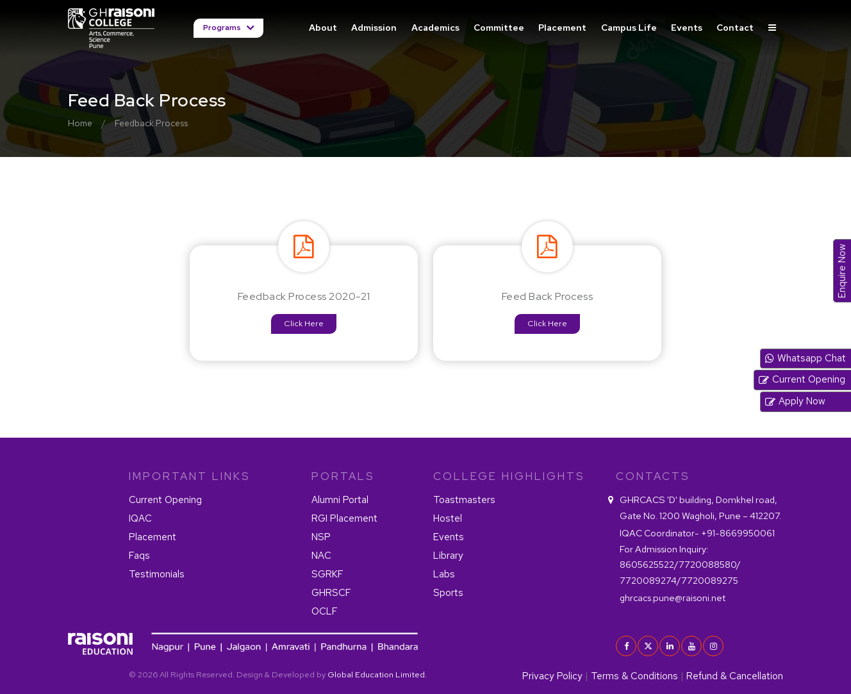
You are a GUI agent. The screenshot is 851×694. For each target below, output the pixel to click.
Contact (735, 27)
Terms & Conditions (634, 676)
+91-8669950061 (697, 533)
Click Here (304, 323)
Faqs (139, 555)
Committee (499, 27)
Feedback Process (151, 123)
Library (448, 555)
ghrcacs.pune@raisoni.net (672, 597)
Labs (444, 574)
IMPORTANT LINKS (190, 476)
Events (686, 27)
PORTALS (343, 476)
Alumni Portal (339, 499)
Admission (374, 27)
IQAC (140, 518)
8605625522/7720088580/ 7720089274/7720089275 (680, 564)
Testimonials (157, 574)
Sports (448, 592)
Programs (223, 27)
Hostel (447, 518)
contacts (653, 476)
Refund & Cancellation (734, 676)
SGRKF (327, 574)
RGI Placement (344, 518)
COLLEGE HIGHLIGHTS (509, 476)
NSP (321, 537)
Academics (435, 27)
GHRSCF (331, 592)
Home (80, 123)
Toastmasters (464, 499)
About (323, 27)
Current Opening (165, 499)
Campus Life (629, 27)
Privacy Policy (552, 676)
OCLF (324, 611)
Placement (562, 27)
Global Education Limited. (377, 674)
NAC (321, 555)
